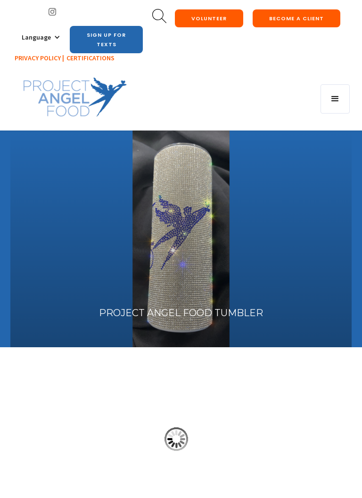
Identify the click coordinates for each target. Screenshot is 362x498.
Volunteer (209, 18)
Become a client (296, 18)
